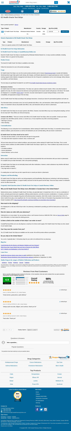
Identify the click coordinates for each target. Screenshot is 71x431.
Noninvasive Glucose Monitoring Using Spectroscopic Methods (17, 257)
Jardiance (4, 262)
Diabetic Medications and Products (12, 14)
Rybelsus (15, 262)
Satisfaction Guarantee (41, 398)
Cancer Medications (35, 362)
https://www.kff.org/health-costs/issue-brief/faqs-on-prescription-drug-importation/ (35, 200)
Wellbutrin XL (59, 381)
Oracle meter (20, 92)
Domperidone (35, 374)
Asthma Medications (11, 365)
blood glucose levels (50, 73)
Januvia (21, 262)
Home (2, 14)
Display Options (22, 329)
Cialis (11, 374)
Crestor (59, 374)
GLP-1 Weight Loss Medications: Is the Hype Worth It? (15, 249)
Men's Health (59, 365)
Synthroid (59, 384)
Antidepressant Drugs (11, 362)
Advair (11, 381)
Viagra (11, 377)
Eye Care (59, 362)
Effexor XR (35, 377)
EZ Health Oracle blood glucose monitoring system (43, 83)
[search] (56, 2)
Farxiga (10, 262)
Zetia (11, 384)
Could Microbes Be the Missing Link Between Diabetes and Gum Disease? (20, 245)
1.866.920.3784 (30, 6)
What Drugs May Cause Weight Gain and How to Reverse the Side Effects (20, 247)
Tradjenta (27, 262)
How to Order (60, 215)
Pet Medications (40, 400)
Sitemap (38, 402)
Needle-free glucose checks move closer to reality (13, 255)
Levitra (35, 381)
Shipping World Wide (41, 396)
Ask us (16, 24)
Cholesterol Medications (35, 365)
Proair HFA (35, 384)
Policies (38, 394)
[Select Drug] (53, 31)
